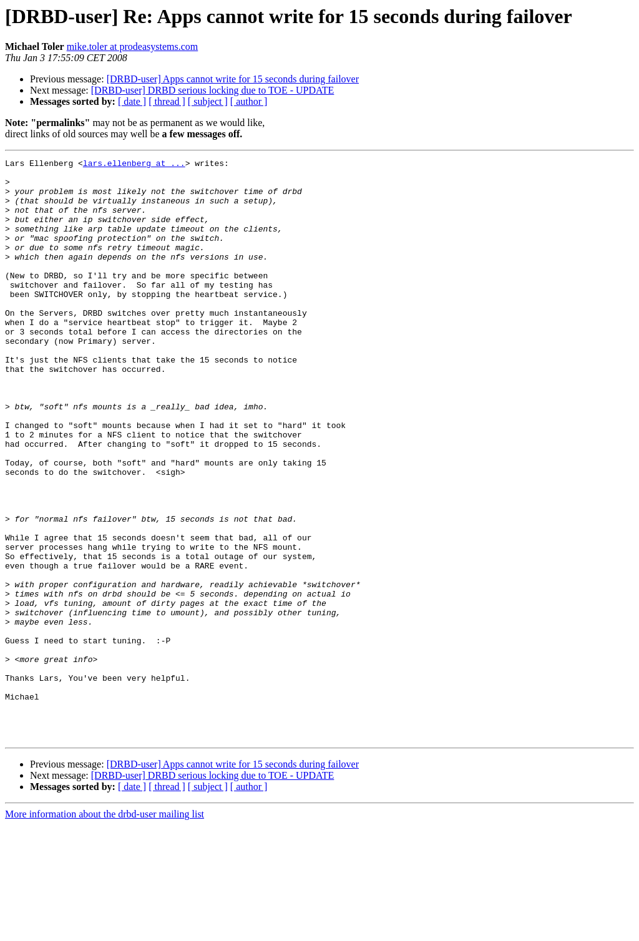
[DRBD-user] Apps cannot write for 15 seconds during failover (233, 79)
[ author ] (249, 101)
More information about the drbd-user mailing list (104, 930)
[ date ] (132, 101)
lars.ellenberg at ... (134, 164)
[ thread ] (167, 101)
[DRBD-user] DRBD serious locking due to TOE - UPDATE (212, 90)
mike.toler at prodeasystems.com (132, 46)
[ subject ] (208, 101)
